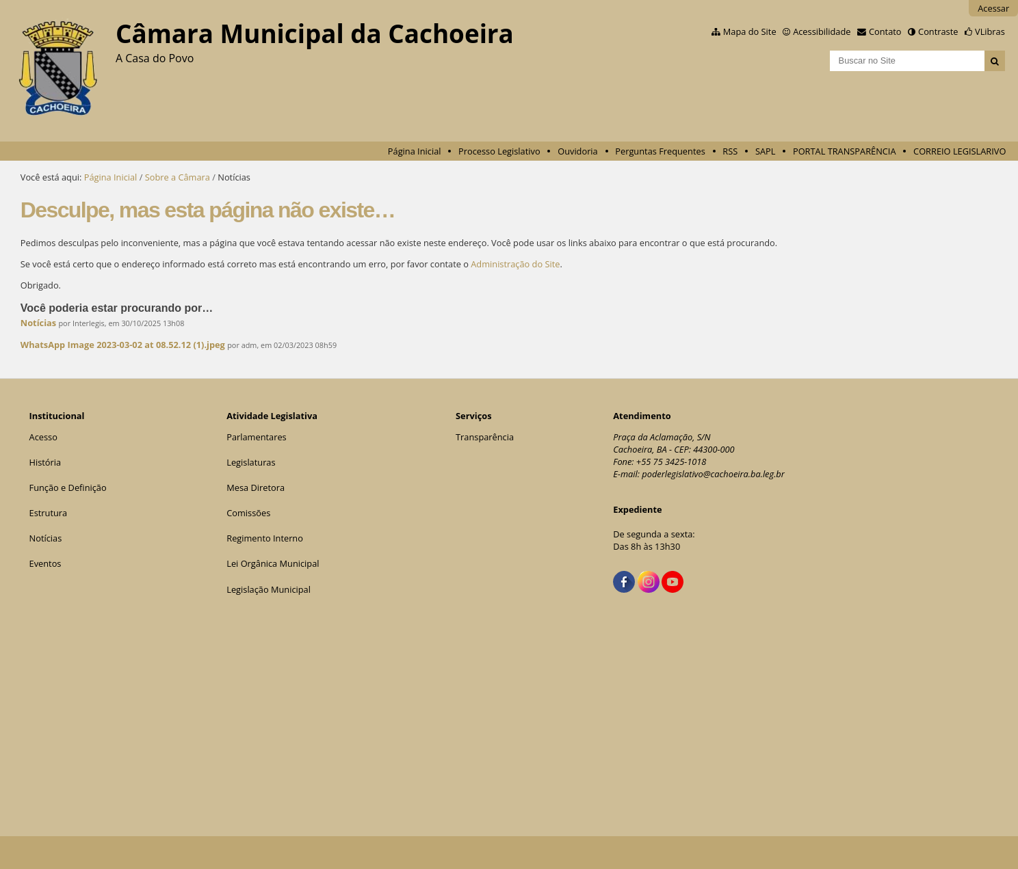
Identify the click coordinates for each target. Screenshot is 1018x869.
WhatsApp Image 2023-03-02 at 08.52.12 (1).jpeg (123, 344)
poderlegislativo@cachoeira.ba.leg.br (713, 474)
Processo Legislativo (499, 151)
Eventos (45, 563)
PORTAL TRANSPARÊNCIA (844, 151)
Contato (885, 31)
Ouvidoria (578, 151)
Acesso (43, 437)
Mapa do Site (749, 31)
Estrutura (48, 513)
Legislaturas (250, 462)
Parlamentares (256, 437)
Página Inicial (414, 151)
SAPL (765, 151)
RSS (730, 151)
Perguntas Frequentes (660, 151)
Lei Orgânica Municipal (272, 563)
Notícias (38, 323)
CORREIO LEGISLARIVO (959, 151)
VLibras (990, 31)
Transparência (485, 437)
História (45, 462)
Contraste (938, 31)
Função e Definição (68, 487)
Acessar (993, 8)
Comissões (248, 513)
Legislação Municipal (268, 589)
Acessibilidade (821, 31)
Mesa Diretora (255, 487)
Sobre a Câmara (177, 177)
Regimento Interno (264, 538)
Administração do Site (515, 264)
